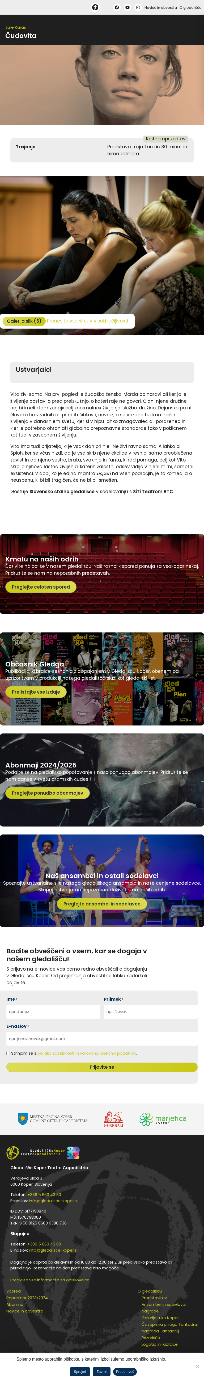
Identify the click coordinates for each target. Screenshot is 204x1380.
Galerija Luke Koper (160, 1317)
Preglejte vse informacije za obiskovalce (50, 1280)
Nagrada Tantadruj (160, 1331)
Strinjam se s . (74, 1053)
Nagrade (150, 1311)
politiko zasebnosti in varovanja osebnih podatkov (86, 1053)
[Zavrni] (197, 1366)
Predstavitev (154, 1298)
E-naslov (17, 1026)
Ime (12, 999)
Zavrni (102, 1372)
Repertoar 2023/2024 (27, 1298)
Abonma (14, 1304)
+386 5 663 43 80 (44, 1194)
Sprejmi (80, 1372)
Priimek (114, 999)
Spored (13, 1291)
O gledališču (190, 7)
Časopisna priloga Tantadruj (170, 1324)
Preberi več (125, 1372)
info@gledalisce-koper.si (53, 1200)
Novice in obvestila (160, 7)
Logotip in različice (160, 1344)
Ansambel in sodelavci (164, 1304)
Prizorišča (151, 1337)
